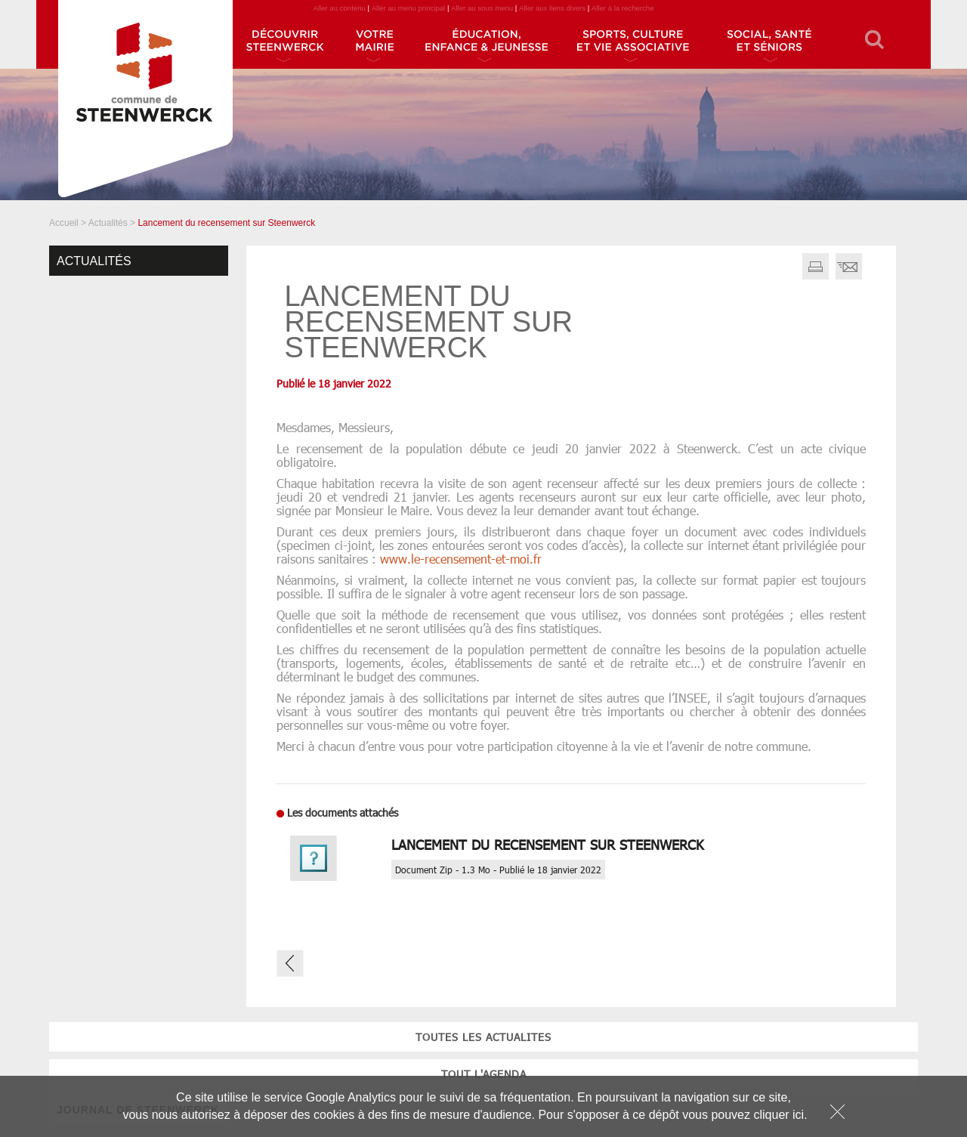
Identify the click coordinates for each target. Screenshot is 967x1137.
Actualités (108, 223)
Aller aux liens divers (552, 8)
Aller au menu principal (409, 8)
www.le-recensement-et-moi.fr (461, 559)
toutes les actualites (139, 305)
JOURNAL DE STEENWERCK (138, 378)
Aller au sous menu (482, 8)
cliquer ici (778, 1114)
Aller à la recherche (623, 8)
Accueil (64, 223)
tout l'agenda (138, 342)
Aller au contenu (339, 8)
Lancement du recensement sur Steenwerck (547, 844)
